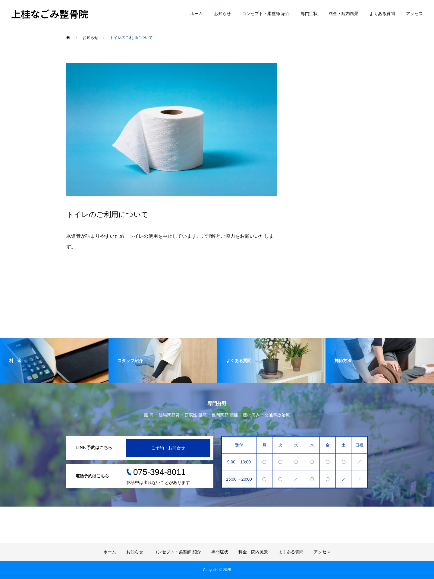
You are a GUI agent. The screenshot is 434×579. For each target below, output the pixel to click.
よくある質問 (382, 13)
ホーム (196, 13)
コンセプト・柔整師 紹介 (266, 13)
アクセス (414, 13)
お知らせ (222, 13)
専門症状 (309, 13)
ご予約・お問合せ (168, 447)
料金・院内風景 (343, 13)
